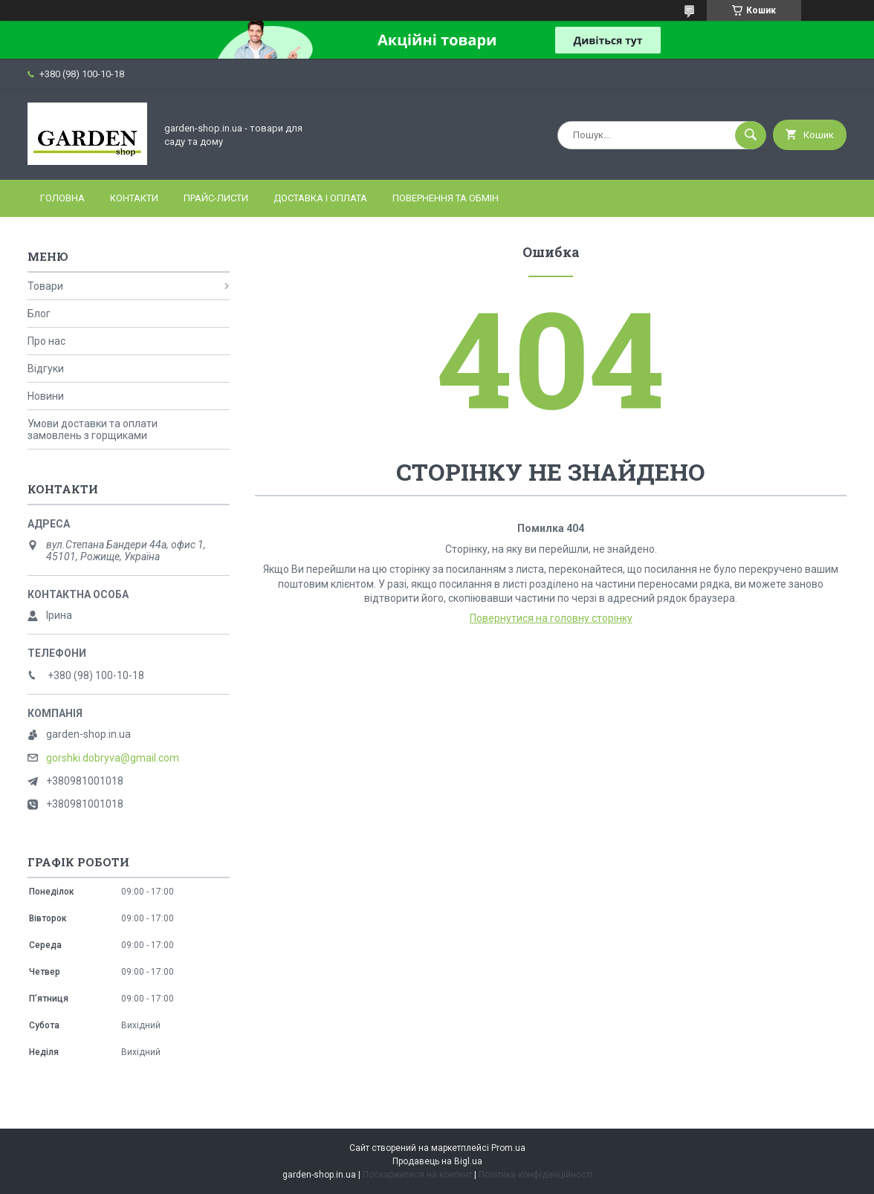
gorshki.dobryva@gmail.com (112, 758)
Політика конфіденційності (535, 1174)
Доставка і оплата (320, 198)
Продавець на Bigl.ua (437, 1161)
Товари (45, 286)
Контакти (134, 198)
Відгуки (45, 368)
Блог (39, 313)
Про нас (46, 341)
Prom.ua (508, 1148)
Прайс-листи (216, 198)
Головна (62, 198)
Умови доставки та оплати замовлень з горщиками (92, 429)
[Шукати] (750, 135)
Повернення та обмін (445, 198)
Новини (45, 396)
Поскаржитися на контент (417, 1174)
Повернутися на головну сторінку (551, 618)
